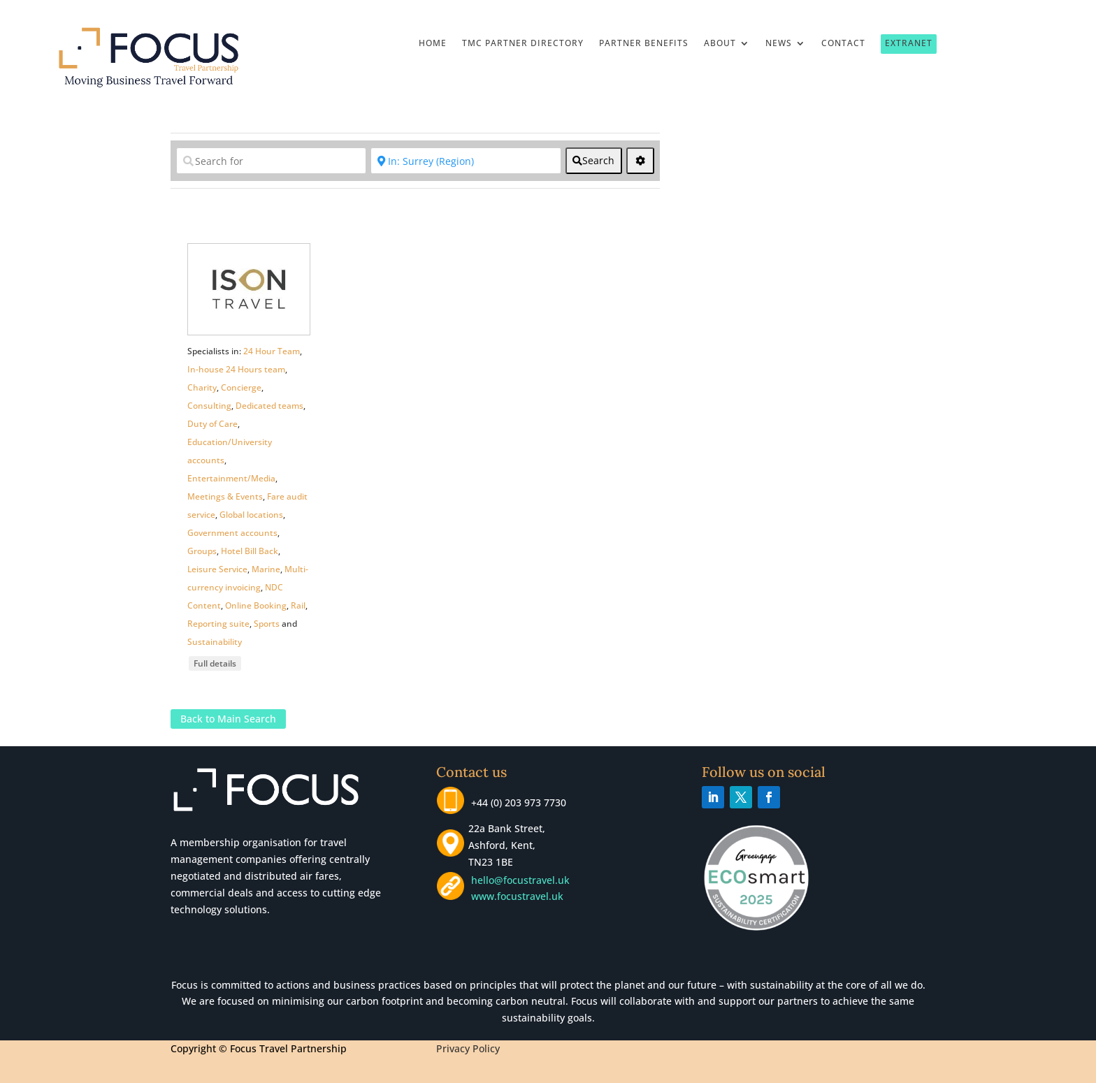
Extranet (908, 43)
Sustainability (214, 642)
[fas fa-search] (593, 160)
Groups (202, 551)
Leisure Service (217, 569)
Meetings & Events (225, 496)
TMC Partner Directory (523, 43)
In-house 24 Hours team (236, 369)
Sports (267, 624)
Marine (266, 569)
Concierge (241, 387)
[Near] (465, 160)
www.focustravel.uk (514, 896)
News (778, 43)
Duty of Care (212, 424)
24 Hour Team (271, 351)
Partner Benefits (643, 43)
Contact (843, 43)
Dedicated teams (269, 406)
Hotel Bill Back (249, 551)
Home (433, 43)
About (720, 43)
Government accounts (232, 533)
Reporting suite (218, 624)
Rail (298, 605)
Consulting (209, 406)
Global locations (251, 515)
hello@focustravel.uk (523, 880)
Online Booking (256, 605)
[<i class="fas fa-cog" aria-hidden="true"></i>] (640, 160)
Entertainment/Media (231, 478)
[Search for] (271, 160)
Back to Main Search (228, 718)
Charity (202, 387)
